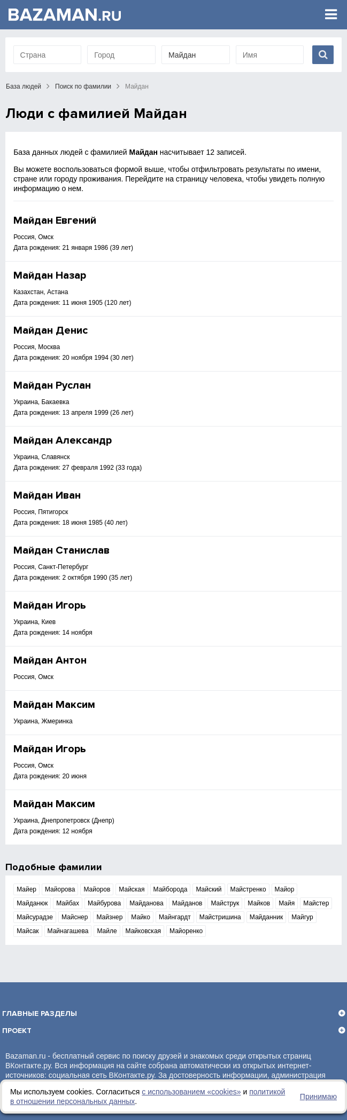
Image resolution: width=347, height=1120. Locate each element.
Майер (26, 889)
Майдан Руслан (52, 385)
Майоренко (186, 931)
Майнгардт (175, 917)
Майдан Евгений (54, 220)
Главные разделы (39, 1013)
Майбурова (104, 903)
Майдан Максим (54, 704)
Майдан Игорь (49, 605)
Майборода (170, 889)
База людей (23, 86)
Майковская (143, 931)
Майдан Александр (62, 440)
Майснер (74, 917)
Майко (140, 917)
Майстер (316, 903)
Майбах (67, 903)
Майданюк (32, 903)
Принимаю (318, 1096)
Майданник (266, 917)
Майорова (60, 889)
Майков (259, 903)
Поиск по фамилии (83, 86)
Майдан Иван (47, 495)
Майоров (96, 889)
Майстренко (248, 889)
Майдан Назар (49, 275)
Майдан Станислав (61, 550)
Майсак (27, 931)
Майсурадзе (35, 917)
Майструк (225, 903)
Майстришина (220, 917)
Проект (17, 1030)
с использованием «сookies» (191, 1091)
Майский (208, 889)
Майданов (187, 903)
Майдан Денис (50, 330)
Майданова (146, 903)
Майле (107, 931)
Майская (131, 889)
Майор (285, 889)
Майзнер (109, 917)
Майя (287, 903)
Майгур (302, 917)
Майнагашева (68, 931)
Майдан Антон (50, 660)
